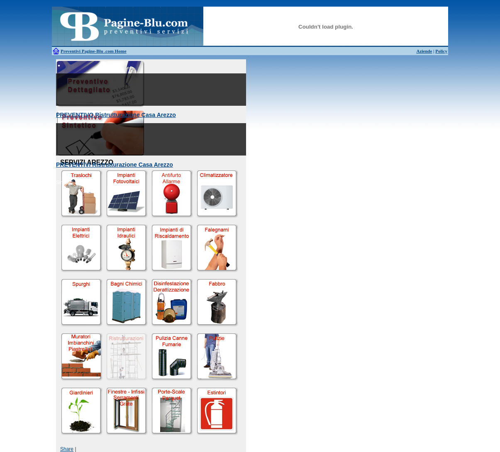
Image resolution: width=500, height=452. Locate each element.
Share (66, 449)
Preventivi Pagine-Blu (83, 51)
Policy (441, 51)
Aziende (424, 51)
